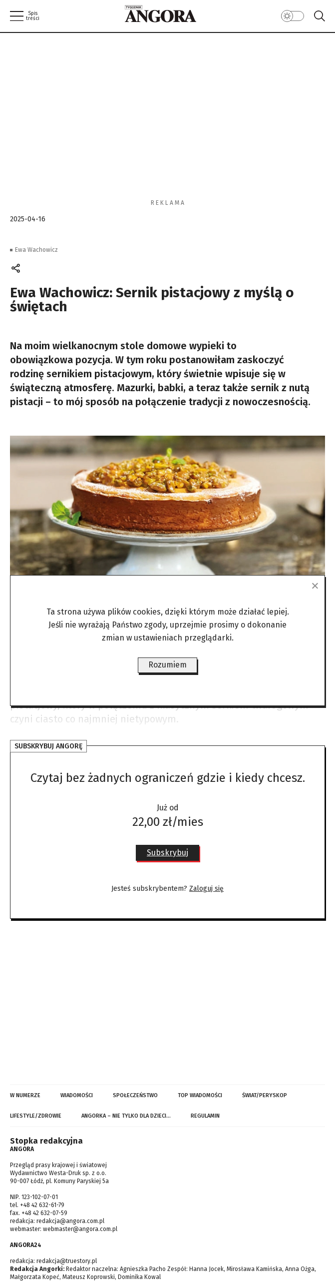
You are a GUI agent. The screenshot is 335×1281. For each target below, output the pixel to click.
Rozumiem (167, 664)
